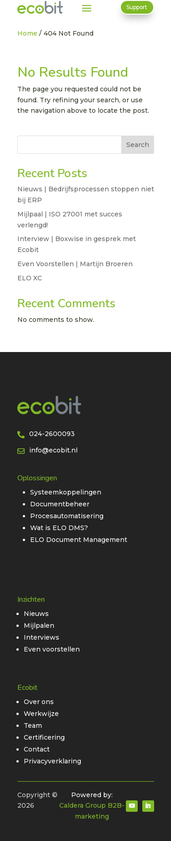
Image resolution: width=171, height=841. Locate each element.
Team (33, 725)
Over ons (39, 702)
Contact (37, 749)
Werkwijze (41, 714)
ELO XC (29, 278)
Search (137, 145)
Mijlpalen (39, 625)
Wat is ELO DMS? (59, 528)
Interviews (41, 637)
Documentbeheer (59, 504)
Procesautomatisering (67, 516)
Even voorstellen (52, 649)
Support (136, 7)
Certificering (44, 737)
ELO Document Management (78, 540)
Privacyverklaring (52, 761)
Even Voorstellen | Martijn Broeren (75, 264)
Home (27, 33)
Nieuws (36, 614)
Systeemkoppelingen (65, 492)
